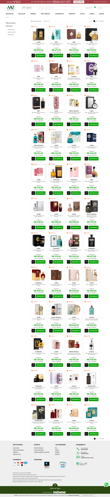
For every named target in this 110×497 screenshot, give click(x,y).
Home (7, 17)
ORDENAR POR (49, 21)
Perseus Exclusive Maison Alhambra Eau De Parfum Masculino (91, 216)
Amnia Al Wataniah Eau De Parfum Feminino (38, 354)
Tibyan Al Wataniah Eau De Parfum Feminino (74, 182)
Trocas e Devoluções (39, 450)
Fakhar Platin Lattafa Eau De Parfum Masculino (38, 216)
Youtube (57, 450)
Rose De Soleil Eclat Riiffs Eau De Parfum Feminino (56, 44)
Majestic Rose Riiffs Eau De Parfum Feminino (92, 182)
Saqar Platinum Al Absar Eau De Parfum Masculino (91, 354)
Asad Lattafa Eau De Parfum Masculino (38, 251)
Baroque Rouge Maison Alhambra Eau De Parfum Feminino (74, 113)
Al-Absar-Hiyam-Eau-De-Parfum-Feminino (74, 147)
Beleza (82, 13)
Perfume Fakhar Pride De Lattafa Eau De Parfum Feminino (73, 216)
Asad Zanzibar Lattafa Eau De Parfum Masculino (92, 147)
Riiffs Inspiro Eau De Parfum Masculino (56, 79)
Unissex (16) (11, 34)
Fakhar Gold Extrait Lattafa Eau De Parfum (74, 423)
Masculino (21, 13)
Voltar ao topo (55, 488)
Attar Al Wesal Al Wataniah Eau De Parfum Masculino (91, 251)
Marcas (101, 13)
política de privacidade (74, 495)
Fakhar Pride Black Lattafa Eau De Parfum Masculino (91, 113)
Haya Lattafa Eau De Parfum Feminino (56, 354)
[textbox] (53, 7)
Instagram (57, 452)
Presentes (72, 13)
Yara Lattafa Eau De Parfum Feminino (56, 388)
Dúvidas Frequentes (38, 447)
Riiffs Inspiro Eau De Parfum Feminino (38, 79)
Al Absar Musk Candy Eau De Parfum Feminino (74, 388)
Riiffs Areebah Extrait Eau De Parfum (91, 79)
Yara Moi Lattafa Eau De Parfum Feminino (56, 147)
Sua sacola (98, 8)
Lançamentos (59, 13)
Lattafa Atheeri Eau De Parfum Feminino (39, 44)
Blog (56, 447)
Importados (9, 13)
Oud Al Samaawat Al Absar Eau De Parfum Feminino (56, 423)
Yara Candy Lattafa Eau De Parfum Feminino (38, 182)
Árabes (92, 13)
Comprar (40, 55)
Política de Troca (17, 454)
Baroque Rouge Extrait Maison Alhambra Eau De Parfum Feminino (74, 354)
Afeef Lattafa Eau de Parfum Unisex (74, 319)
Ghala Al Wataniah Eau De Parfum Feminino (38, 285)
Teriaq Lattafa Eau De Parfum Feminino (74, 285)
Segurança (15, 452)
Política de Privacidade (18, 450)
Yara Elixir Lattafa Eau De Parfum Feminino (56, 113)
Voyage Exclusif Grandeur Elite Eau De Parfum (92, 388)
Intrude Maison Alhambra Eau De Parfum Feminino (56, 319)
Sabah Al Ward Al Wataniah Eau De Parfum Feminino (74, 251)
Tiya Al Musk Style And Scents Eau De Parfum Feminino (38, 147)
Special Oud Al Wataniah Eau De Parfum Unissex (56, 182)
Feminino (33, 13)
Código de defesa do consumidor (41, 452)
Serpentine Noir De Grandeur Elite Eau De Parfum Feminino (38, 423)
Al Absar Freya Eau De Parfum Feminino (92, 423)
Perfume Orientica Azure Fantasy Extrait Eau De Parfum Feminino (91, 319)
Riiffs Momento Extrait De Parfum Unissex (38, 113)
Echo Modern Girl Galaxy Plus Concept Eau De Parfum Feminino (74, 79)
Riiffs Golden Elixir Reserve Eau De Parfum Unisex (74, 44)
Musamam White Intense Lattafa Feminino (38, 319)
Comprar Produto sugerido (33, 55)
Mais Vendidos (45, 13)
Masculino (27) (12, 32)
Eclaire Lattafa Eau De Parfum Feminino (92, 285)
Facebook (57, 454)
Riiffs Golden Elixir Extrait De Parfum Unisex (91, 44)
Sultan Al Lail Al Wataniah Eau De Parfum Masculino (38, 388)
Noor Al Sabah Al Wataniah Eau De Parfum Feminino (56, 251)
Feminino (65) (11, 29)
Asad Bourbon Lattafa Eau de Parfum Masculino (56, 285)
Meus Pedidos (88, 8)
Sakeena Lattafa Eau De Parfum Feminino (56, 216)
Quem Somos (16, 447)
